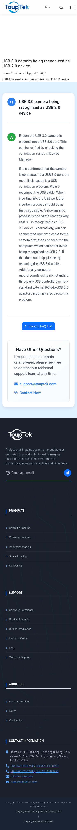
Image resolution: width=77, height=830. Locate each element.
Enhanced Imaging (20, 537)
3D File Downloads (20, 628)
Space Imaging (18, 556)
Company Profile (19, 701)
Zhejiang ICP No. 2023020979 (38, 821)
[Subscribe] (67, 473)
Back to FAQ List (38, 326)
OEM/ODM (15, 565)
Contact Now (27, 393)
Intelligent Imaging (20, 546)
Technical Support (19, 657)
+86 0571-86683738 (22, 771)
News (12, 710)
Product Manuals (19, 619)
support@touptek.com (24, 781)
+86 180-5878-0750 (46, 771)
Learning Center (18, 638)
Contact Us (15, 720)
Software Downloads (21, 609)
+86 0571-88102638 (22, 765)
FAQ (11, 647)
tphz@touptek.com (22, 776)
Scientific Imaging (19, 527)
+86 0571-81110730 (47, 765)
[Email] (8, 473)
